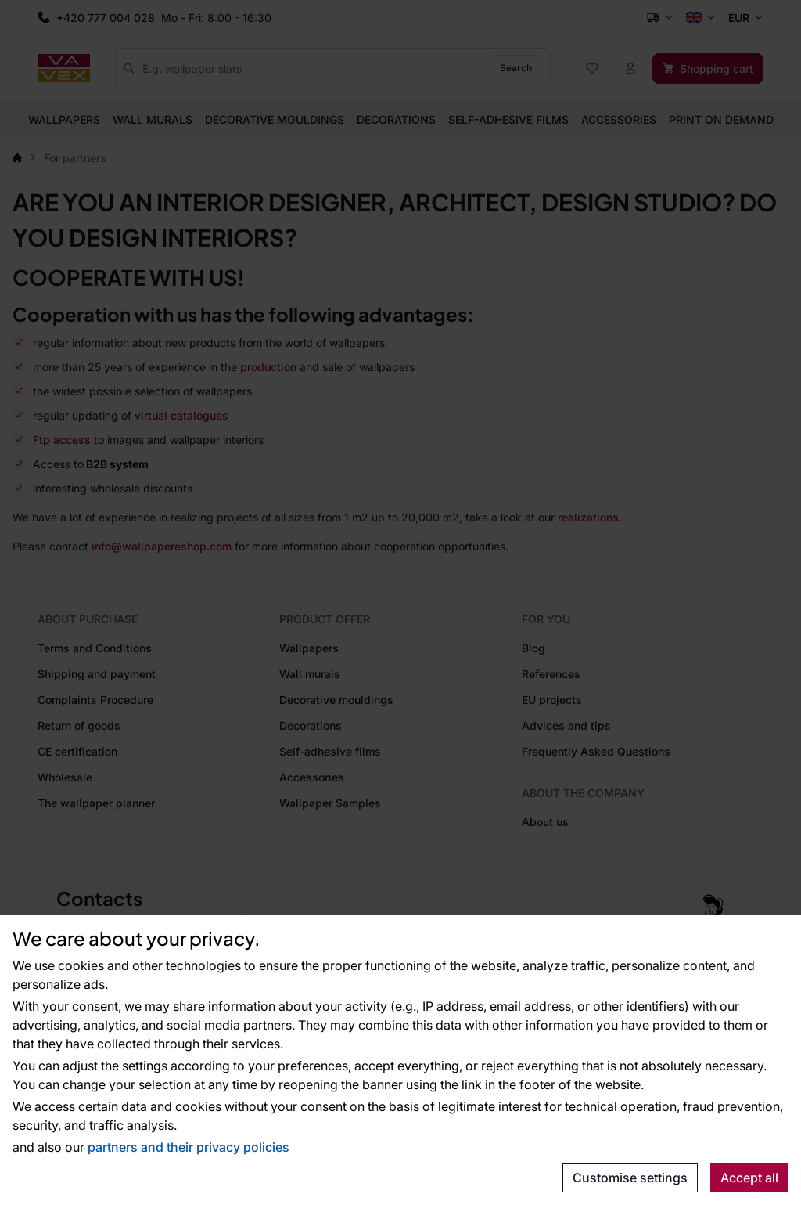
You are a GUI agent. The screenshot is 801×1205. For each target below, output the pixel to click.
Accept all (749, 1177)
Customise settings (630, 1177)
